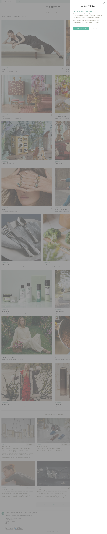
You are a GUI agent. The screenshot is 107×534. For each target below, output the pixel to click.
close (104, 2)
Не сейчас (94, 28)
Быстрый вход (81, 28)
